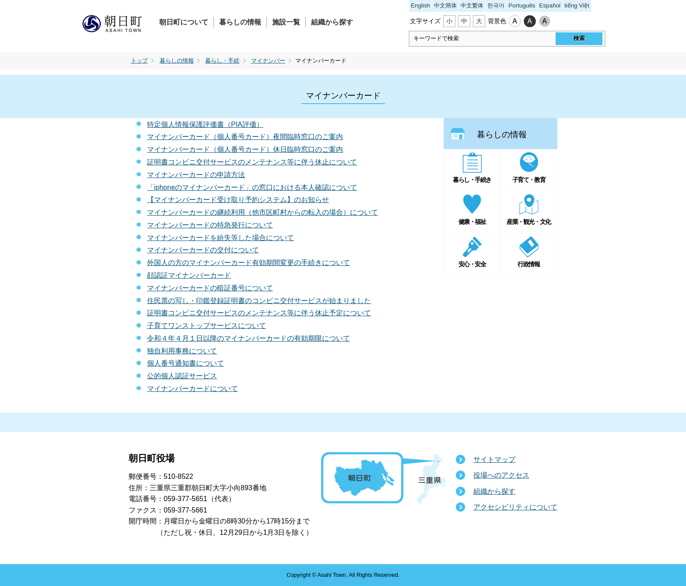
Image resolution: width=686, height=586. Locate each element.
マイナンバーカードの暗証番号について (210, 288)
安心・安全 (472, 264)
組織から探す (332, 22)
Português (521, 5)
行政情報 (528, 264)
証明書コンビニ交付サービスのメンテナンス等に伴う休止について (252, 162)
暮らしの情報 (240, 22)
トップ (139, 61)
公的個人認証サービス (182, 376)
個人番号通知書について (185, 363)
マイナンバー (268, 61)
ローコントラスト (545, 21)
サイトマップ (494, 459)
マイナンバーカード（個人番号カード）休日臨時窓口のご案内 (245, 149)
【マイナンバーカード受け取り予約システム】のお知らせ (238, 199)
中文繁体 (472, 5)
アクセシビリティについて (515, 507)
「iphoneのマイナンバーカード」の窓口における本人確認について (252, 187)
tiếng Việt (576, 5)
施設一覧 (286, 22)
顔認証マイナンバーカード (189, 275)
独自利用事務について (182, 351)
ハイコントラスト (530, 21)
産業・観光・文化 (528, 221)
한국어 (495, 5)
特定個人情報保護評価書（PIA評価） (205, 124)
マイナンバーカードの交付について (203, 250)
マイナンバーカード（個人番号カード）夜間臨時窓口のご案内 (245, 136)
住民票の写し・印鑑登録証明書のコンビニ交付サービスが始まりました (259, 300)
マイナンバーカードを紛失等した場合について (220, 237)
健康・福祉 (472, 221)
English (420, 5)
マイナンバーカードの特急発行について (210, 225)
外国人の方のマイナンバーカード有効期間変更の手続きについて (248, 262)
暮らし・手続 (222, 61)
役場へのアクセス (501, 475)
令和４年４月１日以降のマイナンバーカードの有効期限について (248, 338)
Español (549, 5)
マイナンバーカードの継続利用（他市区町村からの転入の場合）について (262, 212)
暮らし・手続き (472, 179)
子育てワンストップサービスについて (206, 325)
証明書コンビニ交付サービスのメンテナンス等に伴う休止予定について (259, 313)
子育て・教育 (528, 179)
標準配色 (515, 21)
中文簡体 (445, 5)
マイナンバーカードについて (192, 388)
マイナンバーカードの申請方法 (196, 174)
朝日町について (183, 22)
